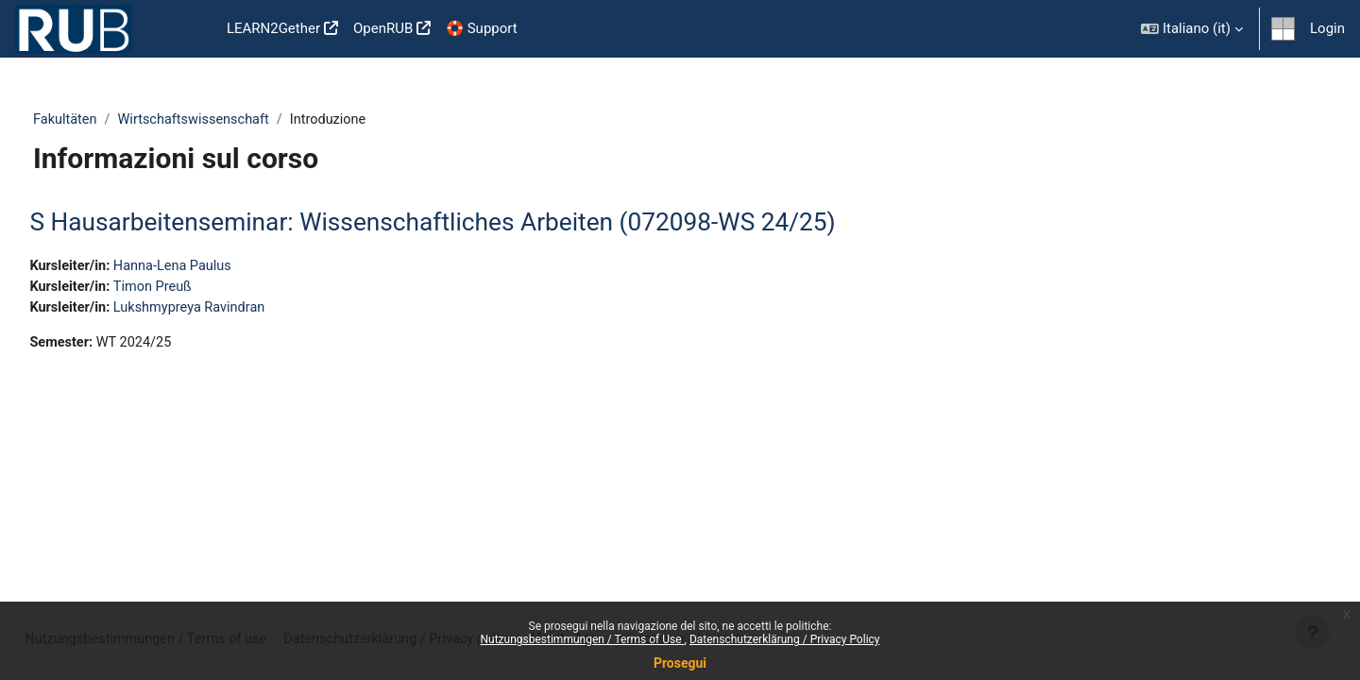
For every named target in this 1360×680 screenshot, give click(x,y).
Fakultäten (100, 119)
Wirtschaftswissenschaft (232, 119)
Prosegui (680, 663)
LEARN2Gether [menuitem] (273, 28)
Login (1327, 28)
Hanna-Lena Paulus (219, 267)
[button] (1192, 29)
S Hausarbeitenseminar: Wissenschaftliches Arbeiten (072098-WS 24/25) (474, 223)
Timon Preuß (199, 289)
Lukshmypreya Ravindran (237, 309)
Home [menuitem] (189, 29)
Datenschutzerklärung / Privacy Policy (784, 639)
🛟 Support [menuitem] (481, 28)
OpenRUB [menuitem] (383, 28)
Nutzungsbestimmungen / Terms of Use (582, 639)
